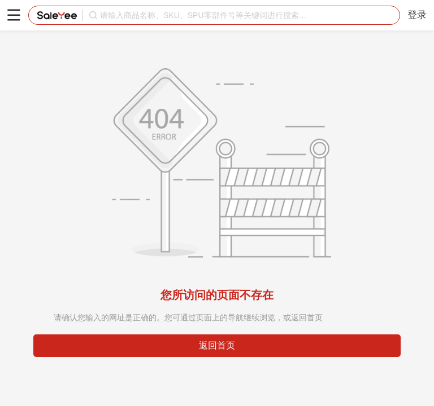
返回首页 (217, 345)
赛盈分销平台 (57, 15)
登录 (417, 15)
